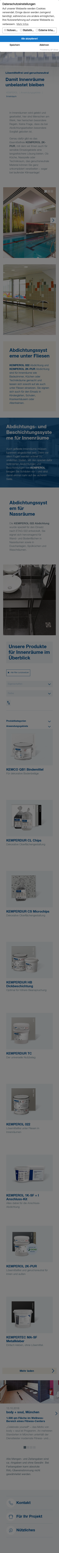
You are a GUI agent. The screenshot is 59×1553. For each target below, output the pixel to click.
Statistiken (27, 30)
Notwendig (11, 30)
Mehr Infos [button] (22, 24)
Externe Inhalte (46, 30)
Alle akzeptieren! (29, 39)
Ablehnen (44, 45)
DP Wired (54, 50)
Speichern (15, 45)
